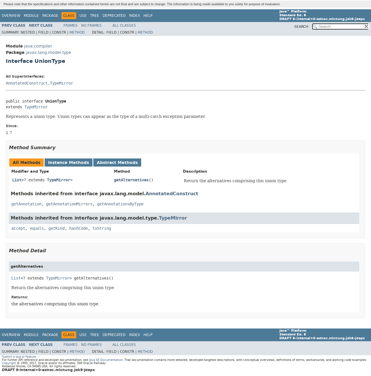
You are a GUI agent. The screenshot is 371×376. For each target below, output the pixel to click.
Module (31, 16)
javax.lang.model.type (48, 52)
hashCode (78, 228)
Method (77, 32)
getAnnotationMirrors (69, 204)
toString (101, 228)
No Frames (91, 25)
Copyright (9, 363)
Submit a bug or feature (19, 356)
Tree (94, 16)
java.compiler (38, 46)
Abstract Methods (117, 162)
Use (83, 16)
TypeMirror (61, 83)
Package (50, 16)
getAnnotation (26, 204)
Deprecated (114, 16)
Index (134, 16)
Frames (70, 25)
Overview (11, 16)
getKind (56, 228)
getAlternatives (131, 180)
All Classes (124, 25)
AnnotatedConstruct (27, 83)
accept (18, 228)
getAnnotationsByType (120, 204)
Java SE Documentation (106, 360)
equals (37, 228)
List (16, 180)
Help (147, 16)
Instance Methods (68, 162)
